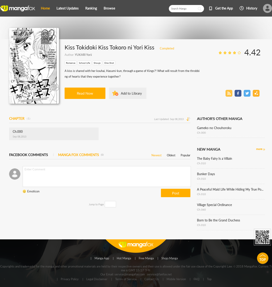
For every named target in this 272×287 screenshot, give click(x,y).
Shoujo (97, 62)
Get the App (224, 8)
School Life (84, 62)
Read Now (85, 93)
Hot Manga (124, 258)
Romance (70, 62)
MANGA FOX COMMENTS (81, 154)
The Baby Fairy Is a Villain (214, 158)
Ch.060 (201, 209)
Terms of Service (126, 279)
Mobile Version (176, 279)
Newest (156, 154)
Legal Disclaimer (96, 279)
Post (175, 193)
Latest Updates (67, 8)
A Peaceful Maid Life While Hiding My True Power (231, 189)
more (259, 149)
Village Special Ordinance (214, 205)
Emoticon (33, 191)
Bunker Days (206, 174)
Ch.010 (201, 163)
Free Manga (146, 258)
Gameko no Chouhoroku (214, 128)
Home (45, 8)
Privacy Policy (70, 279)
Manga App (102, 258)
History (251, 8)
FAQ (196, 279)
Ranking (91, 8)
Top (209, 279)
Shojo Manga (169, 258)
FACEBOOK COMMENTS (28, 154)
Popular (185, 154)
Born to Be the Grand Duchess (218, 220)
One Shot (109, 62)
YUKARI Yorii (83, 54)
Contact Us (151, 279)
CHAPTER (20, 118)
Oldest (171, 154)
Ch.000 (201, 132)
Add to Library (131, 93)
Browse (109, 8)
